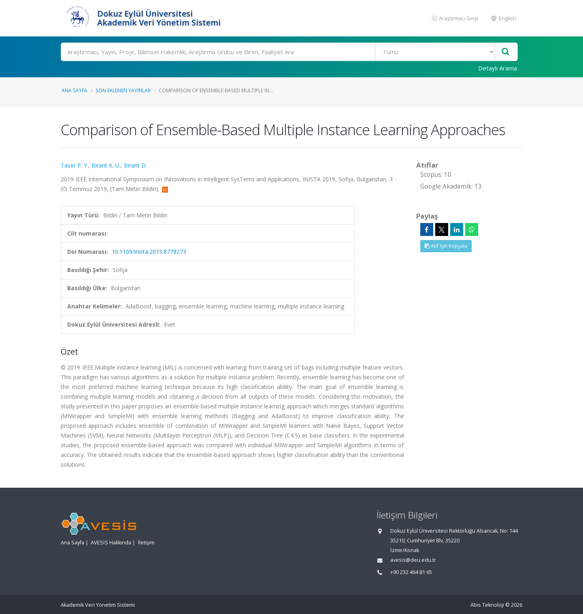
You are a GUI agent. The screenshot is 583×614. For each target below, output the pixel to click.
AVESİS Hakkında (111, 542)
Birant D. (135, 165)
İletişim (146, 542)
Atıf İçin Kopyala (446, 245)
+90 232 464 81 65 (411, 572)
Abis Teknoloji (487, 604)
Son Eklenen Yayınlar (123, 90)
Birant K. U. (106, 165)
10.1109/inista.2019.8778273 (149, 251)
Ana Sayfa (74, 90)
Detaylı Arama (497, 68)
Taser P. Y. (74, 165)
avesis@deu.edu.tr (413, 560)
